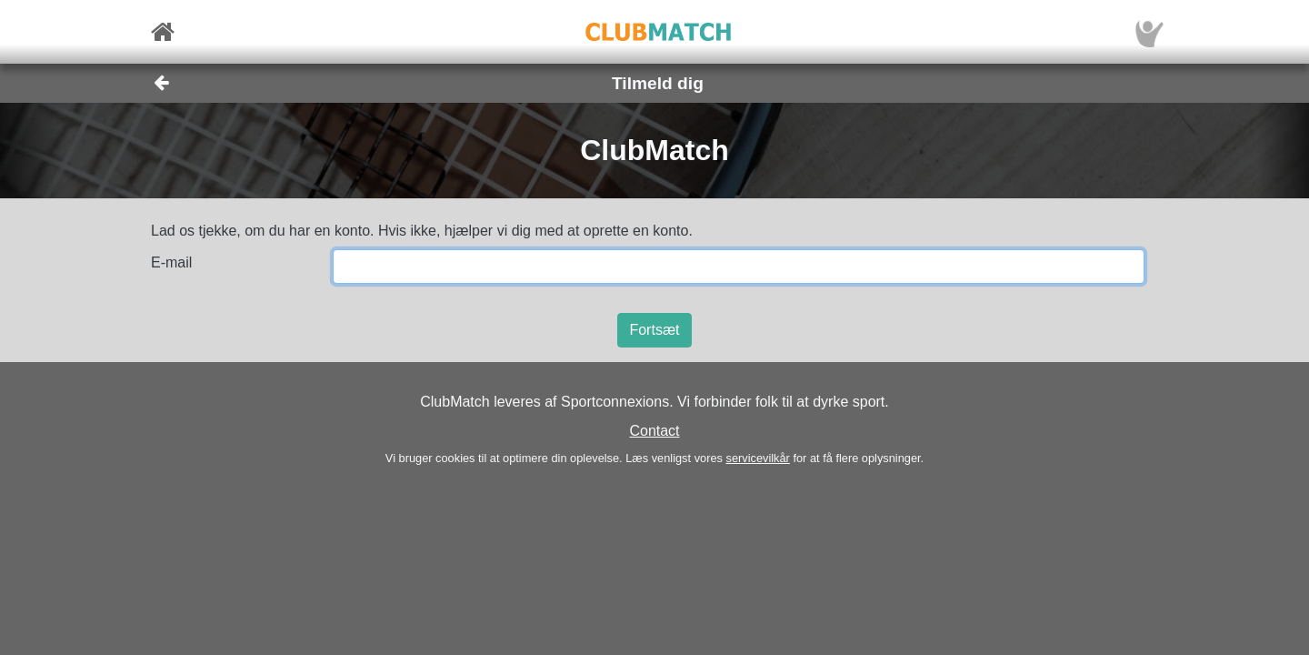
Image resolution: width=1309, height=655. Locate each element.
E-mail (171, 262)
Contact (654, 430)
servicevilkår (757, 458)
